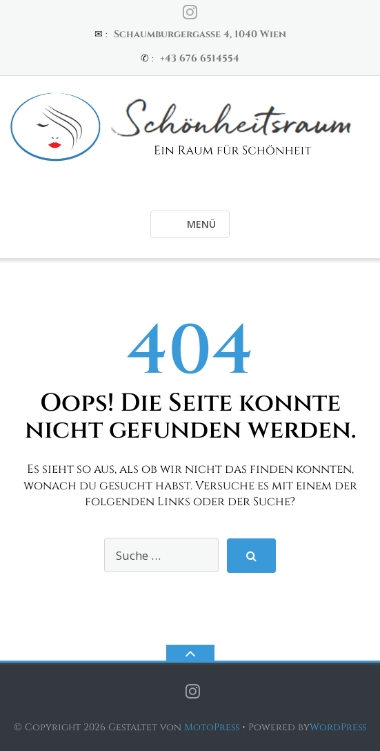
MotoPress (211, 727)
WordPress (338, 727)
